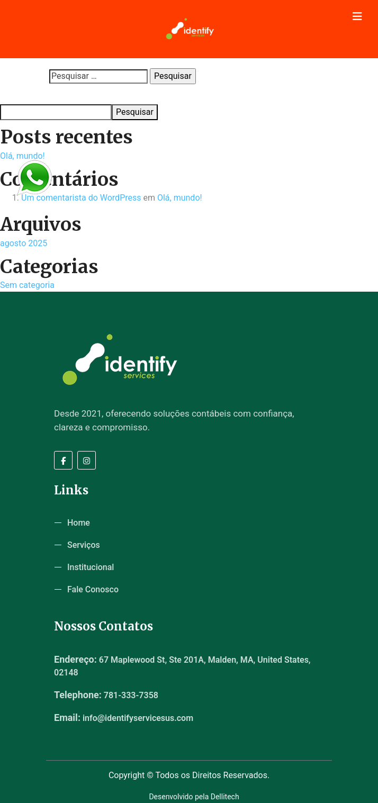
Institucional (90, 567)
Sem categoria (27, 285)
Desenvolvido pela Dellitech (194, 796)
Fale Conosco (93, 589)
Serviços (83, 545)
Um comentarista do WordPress (81, 198)
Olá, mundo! (22, 156)
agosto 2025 (23, 243)
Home (78, 523)
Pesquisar (16, 94)
